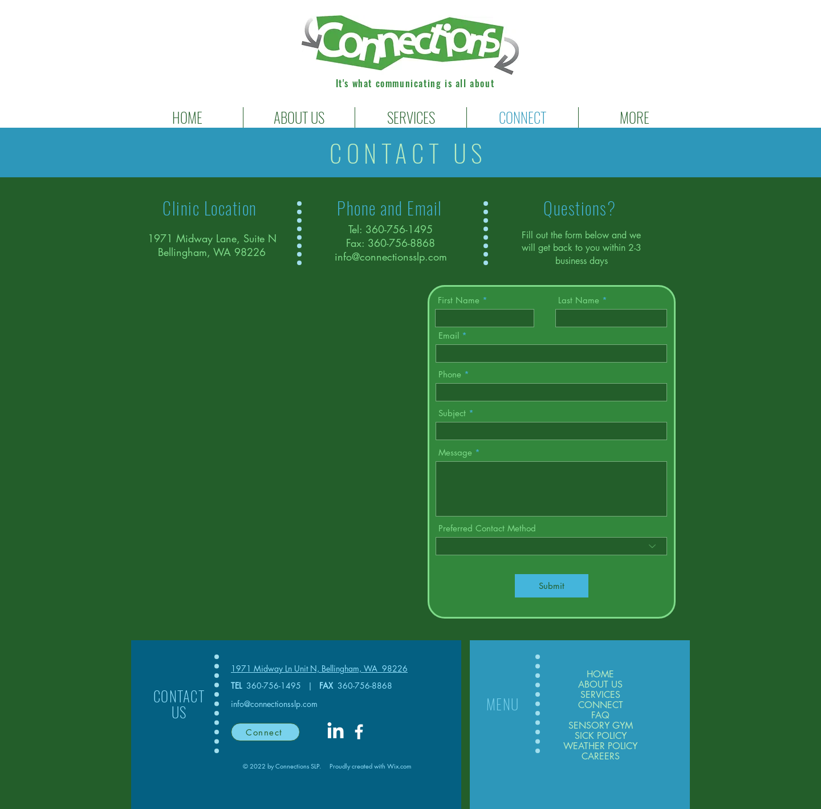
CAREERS (601, 756)
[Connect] (265, 732)
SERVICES (600, 695)
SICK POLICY (601, 736)
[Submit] (551, 585)
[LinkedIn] (336, 732)
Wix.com (399, 766)
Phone (449, 374)
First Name (458, 300)
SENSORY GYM (600, 726)
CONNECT (600, 705)
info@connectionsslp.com (391, 256)
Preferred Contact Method (487, 528)
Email (448, 335)
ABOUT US (600, 685)
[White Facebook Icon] (359, 732)
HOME (600, 674)
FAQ (600, 715)
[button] (410, 117)
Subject (452, 413)
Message (455, 452)
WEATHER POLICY (600, 746)
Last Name (578, 300)
